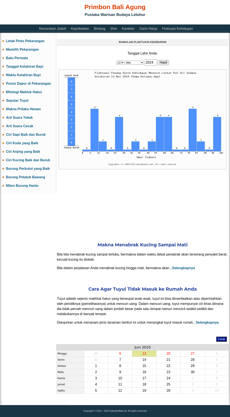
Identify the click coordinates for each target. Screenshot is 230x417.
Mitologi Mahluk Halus (24, 92)
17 (144, 378)
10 (120, 378)
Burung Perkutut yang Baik (28, 168)
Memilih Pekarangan (22, 49)
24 (168, 378)
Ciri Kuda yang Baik (22, 143)
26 (168, 390)
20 (168, 353)
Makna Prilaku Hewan (23, 109)
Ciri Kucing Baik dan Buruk (28, 160)
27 (192, 353)
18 (144, 384)
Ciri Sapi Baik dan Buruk (26, 134)
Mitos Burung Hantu (22, 185)
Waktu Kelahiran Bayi (23, 75)
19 (144, 390)
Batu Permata (17, 58)
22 (168, 366)
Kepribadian (80, 28)
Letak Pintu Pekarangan (25, 41)
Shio (113, 28)
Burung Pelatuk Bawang (25, 177)
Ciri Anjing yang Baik (23, 151)
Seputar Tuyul (17, 100)
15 (144, 366)
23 (168, 372)
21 (168, 359)
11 (120, 384)
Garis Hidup (148, 28)
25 (168, 384)
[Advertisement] (78, 21)
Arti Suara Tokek (19, 117)
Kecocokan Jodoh (52, 28)
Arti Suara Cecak (19, 126)
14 (144, 359)
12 (120, 390)
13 (144, 353)
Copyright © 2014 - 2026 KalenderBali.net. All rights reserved (115, 411)
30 (192, 372)
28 (192, 359)
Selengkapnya (183, 268)
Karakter (128, 28)
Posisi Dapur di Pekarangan (28, 83)
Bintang (99, 28)
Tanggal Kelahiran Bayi (24, 66)
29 (192, 366)
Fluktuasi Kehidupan (177, 28)
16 (144, 372)
